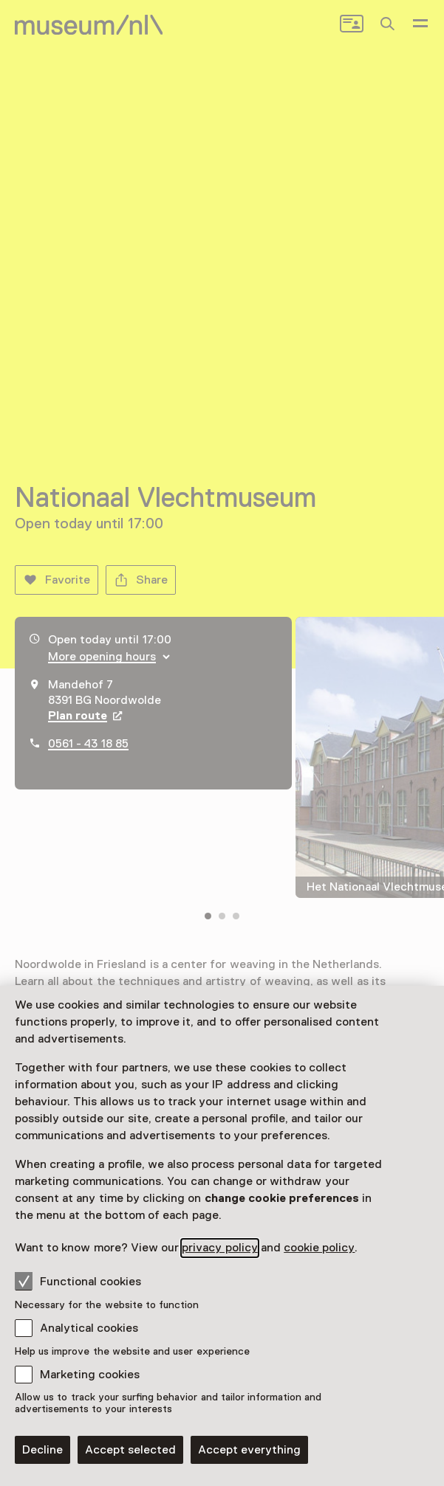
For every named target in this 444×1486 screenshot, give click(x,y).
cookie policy (319, 1247)
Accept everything (249, 1449)
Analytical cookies (89, 1328)
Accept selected (130, 1449)
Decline (42, 1449)
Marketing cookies (90, 1374)
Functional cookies (78, 1281)
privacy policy (219, 1247)
